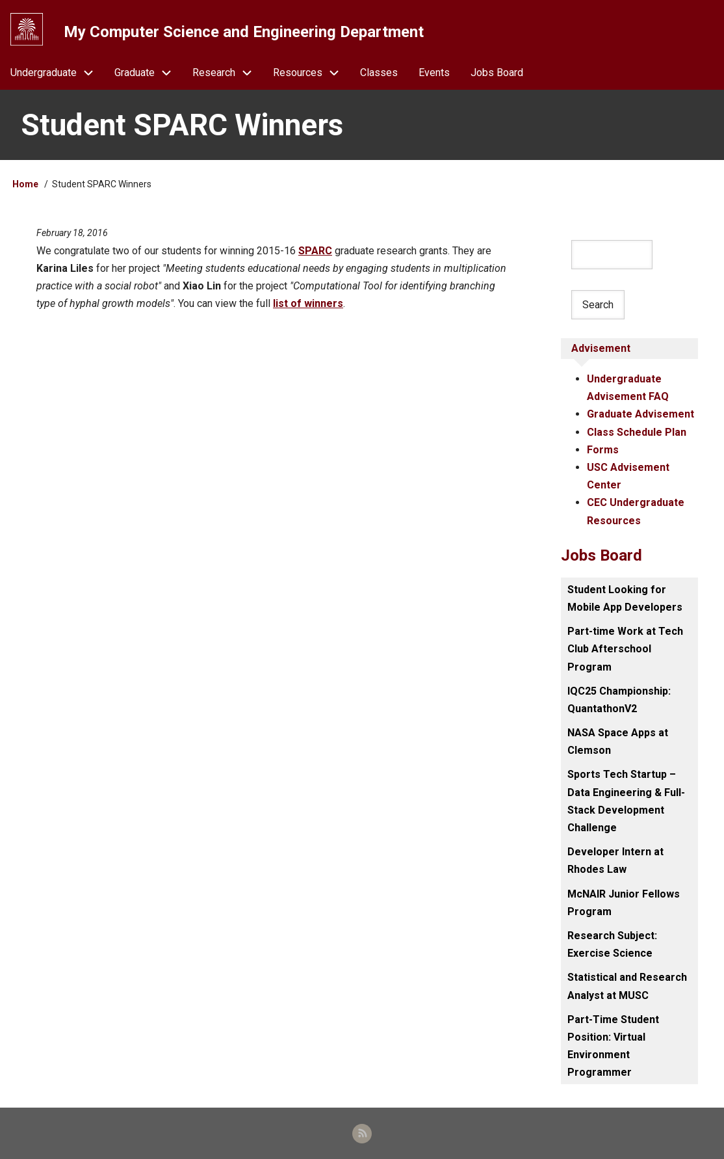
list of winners (308, 303)
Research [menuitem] (227, 72)
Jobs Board (601, 555)
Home (25, 184)
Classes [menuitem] (379, 72)
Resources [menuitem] (311, 72)
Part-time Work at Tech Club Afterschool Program (625, 649)
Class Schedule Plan (636, 432)
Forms (603, 450)
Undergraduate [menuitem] (57, 72)
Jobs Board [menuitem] (497, 72)
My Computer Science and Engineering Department (244, 32)
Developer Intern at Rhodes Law (615, 860)
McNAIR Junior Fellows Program (623, 903)
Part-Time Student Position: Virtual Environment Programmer (613, 1046)
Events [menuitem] (434, 72)
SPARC (315, 251)
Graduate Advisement (640, 414)
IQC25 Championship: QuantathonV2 (619, 700)
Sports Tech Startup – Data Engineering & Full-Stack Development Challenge (626, 801)
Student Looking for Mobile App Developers (624, 598)
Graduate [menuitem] (148, 72)
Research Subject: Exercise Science (612, 944)
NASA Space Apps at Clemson (617, 741)
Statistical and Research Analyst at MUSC (627, 986)
